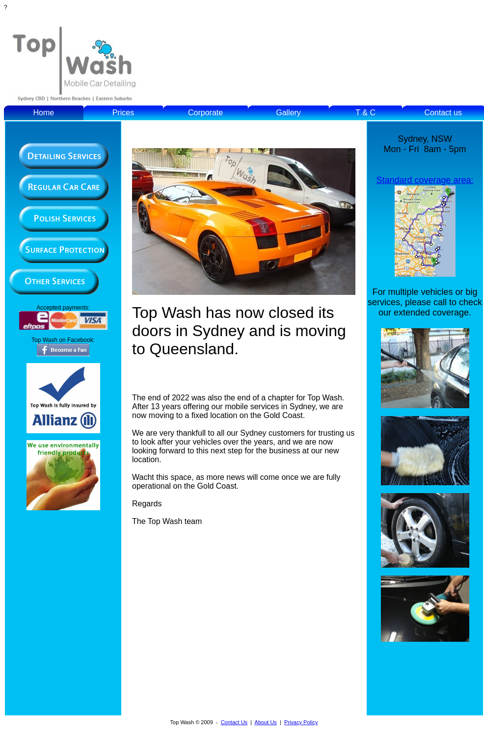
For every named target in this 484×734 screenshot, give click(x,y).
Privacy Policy (301, 722)
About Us (266, 722)
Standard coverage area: (424, 180)
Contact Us (234, 722)
